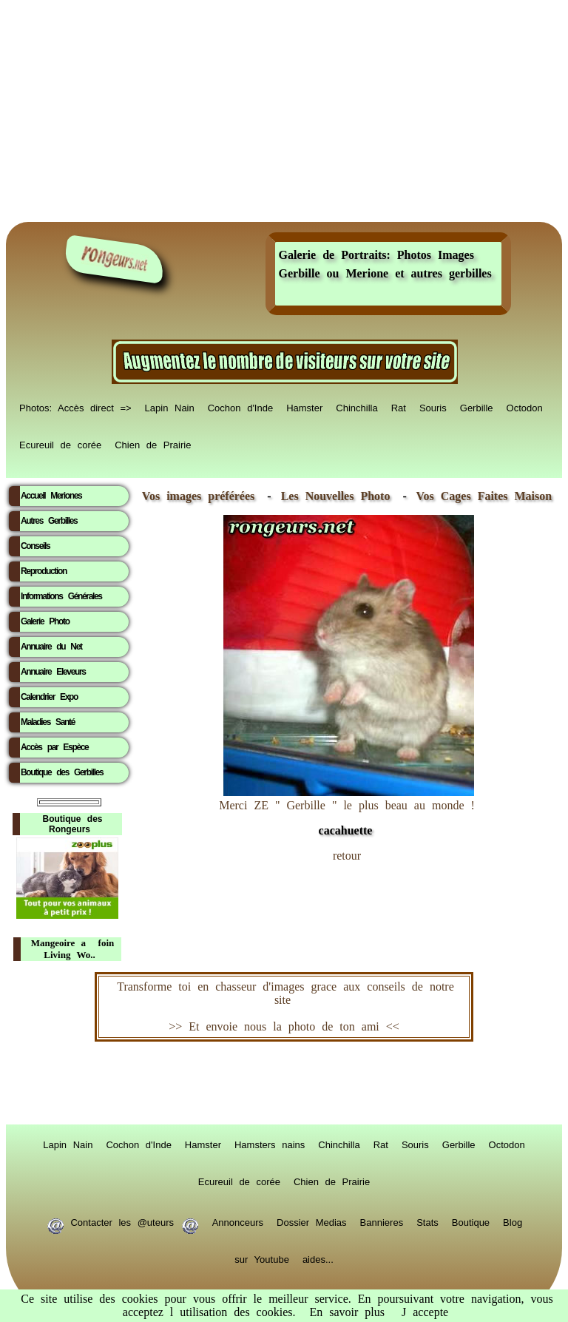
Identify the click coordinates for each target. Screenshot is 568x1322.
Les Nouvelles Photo (339, 496)
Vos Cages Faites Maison (481, 496)
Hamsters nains (269, 1143)
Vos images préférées (198, 496)
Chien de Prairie (153, 443)
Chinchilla (356, 406)
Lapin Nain (170, 406)
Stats (427, 1221)
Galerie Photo (45, 621)
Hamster (304, 406)
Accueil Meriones (51, 495)
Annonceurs (237, 1221)
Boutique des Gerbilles (62, 772)
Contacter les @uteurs (122, 1221)
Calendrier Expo (49, 697)
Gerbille (476, 406)
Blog (512, 1221)
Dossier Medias (312, 1221)
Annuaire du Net (51, 646)
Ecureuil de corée (60, 443)
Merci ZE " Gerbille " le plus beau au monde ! (347, 810)
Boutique (471, 1221)
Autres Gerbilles (49, 521)
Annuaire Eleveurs (53, 672)
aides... (318, 1258)
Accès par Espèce (54, 747)
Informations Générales (61, 596)
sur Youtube (261, 1258)
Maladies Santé (48, 722)
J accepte (425, 1312)
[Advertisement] (284, 111)
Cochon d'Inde (240, 406)
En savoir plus (347, 1312)
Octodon (525, 406)
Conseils (35, 546)
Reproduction (44, 571)
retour (347, 855)
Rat (398, 406)
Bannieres (382, 1221)
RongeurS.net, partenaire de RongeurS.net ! (284, 1083)
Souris (433, 406)
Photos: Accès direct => (75, 406)
